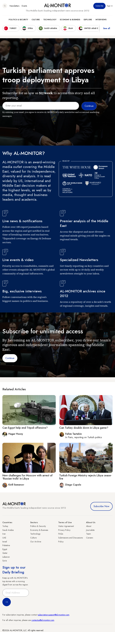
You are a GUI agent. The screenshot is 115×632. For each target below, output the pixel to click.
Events (24, 5)
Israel (4, 541)
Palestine (6, 545)
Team (88, 533)
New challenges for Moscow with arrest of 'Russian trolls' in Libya (27, 477)
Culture (36, 20)
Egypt (4, 549)
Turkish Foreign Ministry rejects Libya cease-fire (85, 477)
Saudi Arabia (8, 530)
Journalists (90, 530)
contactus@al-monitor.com (42, 620)
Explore (88, 20)
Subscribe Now (101, 506)
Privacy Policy (64, 530)
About (88, 526)
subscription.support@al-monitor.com (53, 614)
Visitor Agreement (66, 526)
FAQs (60, 533)
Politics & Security (18, 20)
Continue (9, 358)
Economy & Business (70, 20)
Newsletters (14, 5)
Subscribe (99, 5)
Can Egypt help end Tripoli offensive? (25, 428)
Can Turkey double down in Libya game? (83, 428)
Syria (4, 560)
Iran (4, 533)
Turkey (5, 526)
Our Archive (35, 541)
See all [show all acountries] (106, 28)
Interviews (101, 20)
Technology (49, 20)
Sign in (110, 5)
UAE (4, 537)
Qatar (4, 552)
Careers (89, 537)
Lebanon (6, 556)
